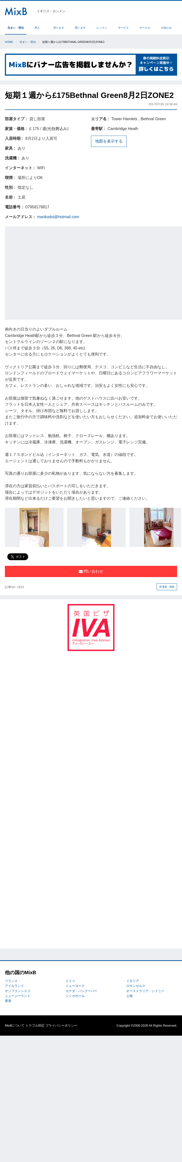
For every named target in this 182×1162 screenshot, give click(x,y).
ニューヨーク (75, 986)
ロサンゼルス (135, 986)
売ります (58, 27)
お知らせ (166, 27)
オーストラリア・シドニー (145, 991)
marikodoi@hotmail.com (58, 217)
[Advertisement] (46, 272)
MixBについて (14, 1025)
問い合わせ (91, 571)
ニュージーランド (17, 996)
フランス (11, 981)
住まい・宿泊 (16, 27)
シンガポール (75, 996)
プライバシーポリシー (61, 1025)
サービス (123, 27)
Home (9, 41)
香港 (8, 1001)
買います (80, 27)
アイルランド (14, 986)
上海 (129, 996)
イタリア (132, 981)
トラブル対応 (35, 1025)
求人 (37, 27)
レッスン (101, 27)
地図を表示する (109, 141)
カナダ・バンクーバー (81, 991)
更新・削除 (167, 586)
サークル (144, 27)
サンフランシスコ (17, 991)
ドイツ (70, 981)
